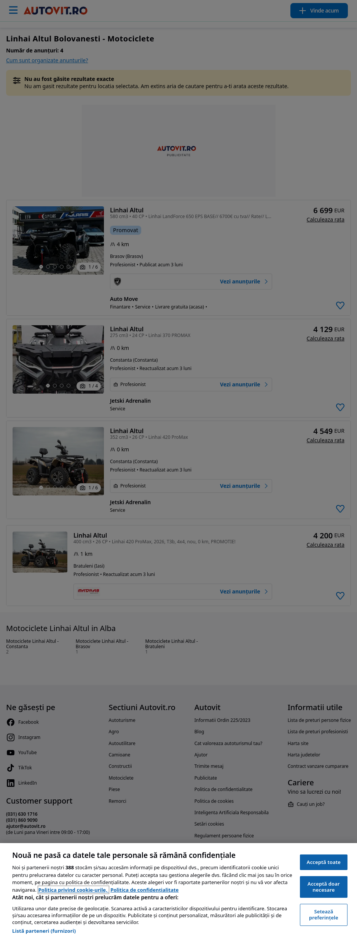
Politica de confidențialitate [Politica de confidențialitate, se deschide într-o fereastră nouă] (144, 889)
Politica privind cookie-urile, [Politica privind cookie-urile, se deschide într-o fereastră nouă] (73, 889)
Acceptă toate (324, 862)
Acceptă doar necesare (324, 886)
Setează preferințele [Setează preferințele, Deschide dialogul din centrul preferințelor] (323, 914)
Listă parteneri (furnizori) (44, 930)
